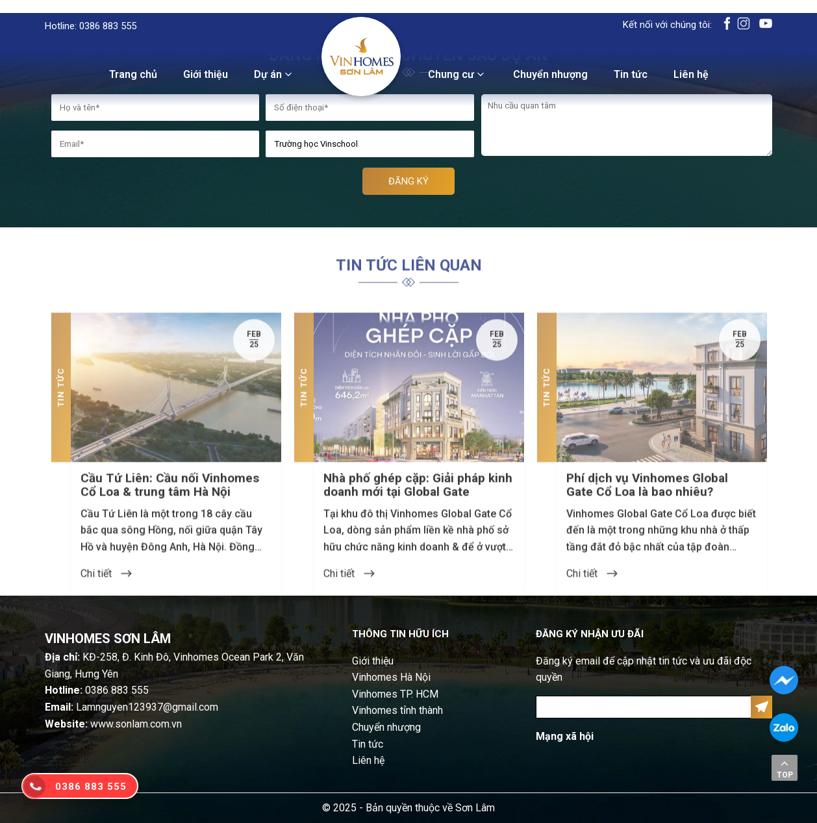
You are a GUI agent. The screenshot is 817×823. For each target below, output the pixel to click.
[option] (166, 478)
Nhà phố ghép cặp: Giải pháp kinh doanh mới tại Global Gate (417, 511)
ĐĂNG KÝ (408, 181)
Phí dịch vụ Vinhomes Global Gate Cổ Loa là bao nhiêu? (647, 511)
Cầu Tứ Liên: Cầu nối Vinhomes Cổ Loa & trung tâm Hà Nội (170, 511)
